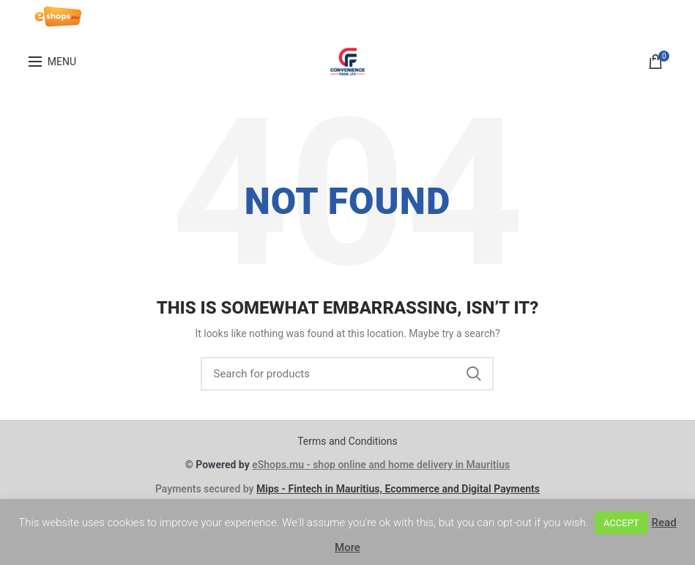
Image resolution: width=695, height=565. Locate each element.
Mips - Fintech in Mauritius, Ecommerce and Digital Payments (398, 489)
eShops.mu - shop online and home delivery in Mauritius (381, 464)
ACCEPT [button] (621, 522)
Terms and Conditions (347, 441)
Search (474, 374)
